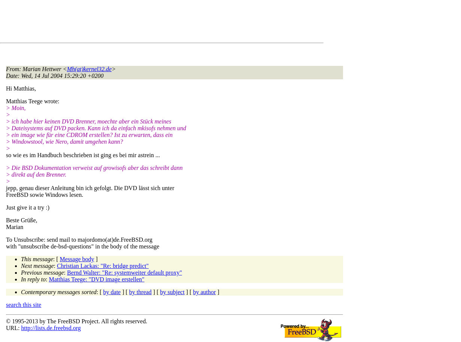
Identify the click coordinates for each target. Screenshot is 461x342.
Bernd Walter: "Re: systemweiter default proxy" (124, 272)
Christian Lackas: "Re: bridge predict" (103, 266)
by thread (140, 292)
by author (204, 292)
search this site (23, 305)
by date (112, 292)
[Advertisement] (142, 23)
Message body (77, 259)
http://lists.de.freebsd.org (51, 328)
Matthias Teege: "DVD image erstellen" (97, 279)
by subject (172, 292)
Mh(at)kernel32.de (89, 69)
